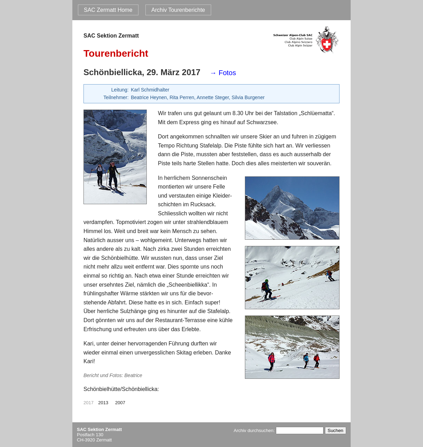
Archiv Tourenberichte (178, 10)
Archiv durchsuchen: (279, 430)
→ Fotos (223, 73)
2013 (103, 402)
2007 (120, 402)
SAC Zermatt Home (108, 10)
